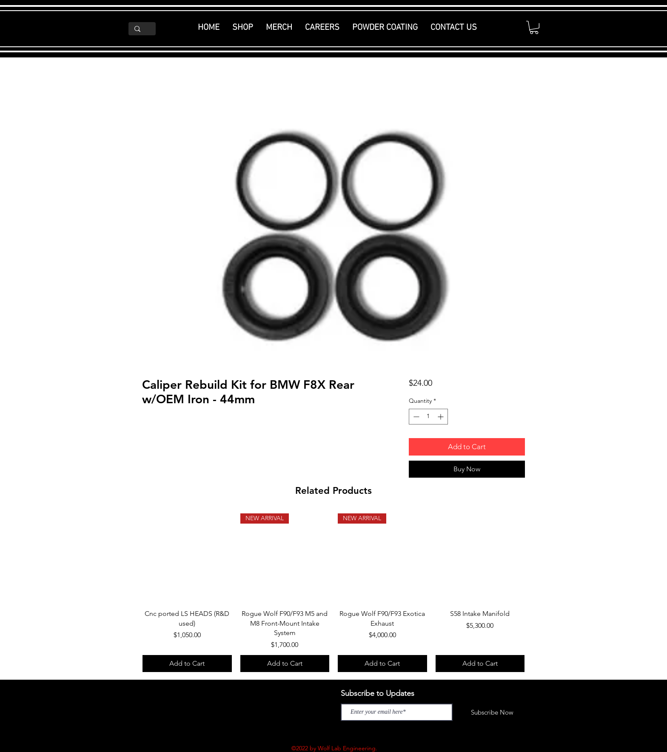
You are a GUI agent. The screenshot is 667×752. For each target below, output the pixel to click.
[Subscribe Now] (492, 712)
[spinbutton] (428, 416)
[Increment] (441, 416)
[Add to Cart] (187, 663)
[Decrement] (415, 416)
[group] (333, 592)
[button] (534, 27)
